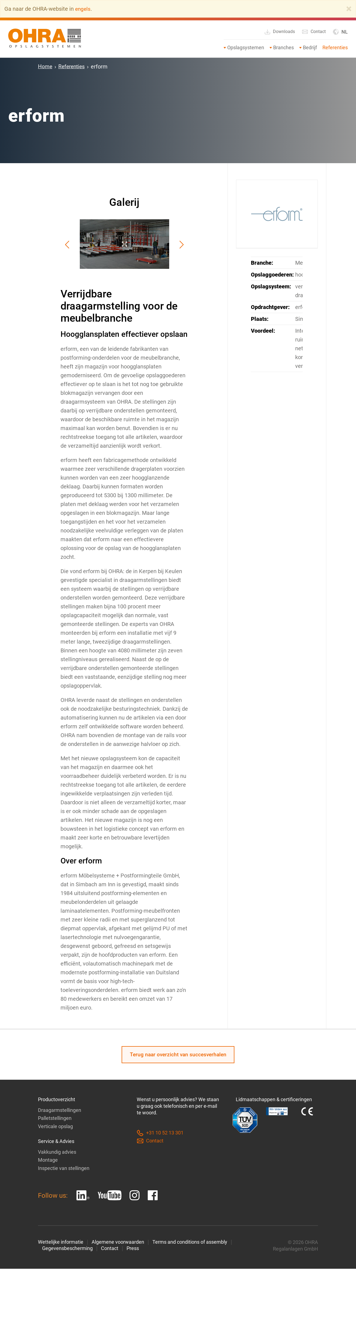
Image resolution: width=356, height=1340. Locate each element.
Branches (283, 47)
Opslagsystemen (245, 47)
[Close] (349, 9)
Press (133, 1249)
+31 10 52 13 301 (160, 1134)
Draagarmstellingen (59, 1111)
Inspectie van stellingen (63, 1168)
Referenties (335, 47)
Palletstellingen (55, 1119)
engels (83, 9)
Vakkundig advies (57, 1152)
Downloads (279, 32)
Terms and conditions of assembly (189, 1242)
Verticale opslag (55, 1127)
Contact (314, 32)
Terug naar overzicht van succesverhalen (178, 1055)
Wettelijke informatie (60, 1242)
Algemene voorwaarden (118, 1242)
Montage (48, 1160)
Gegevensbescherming (67, 1249)
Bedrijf (310, 47)
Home (45, 66)
